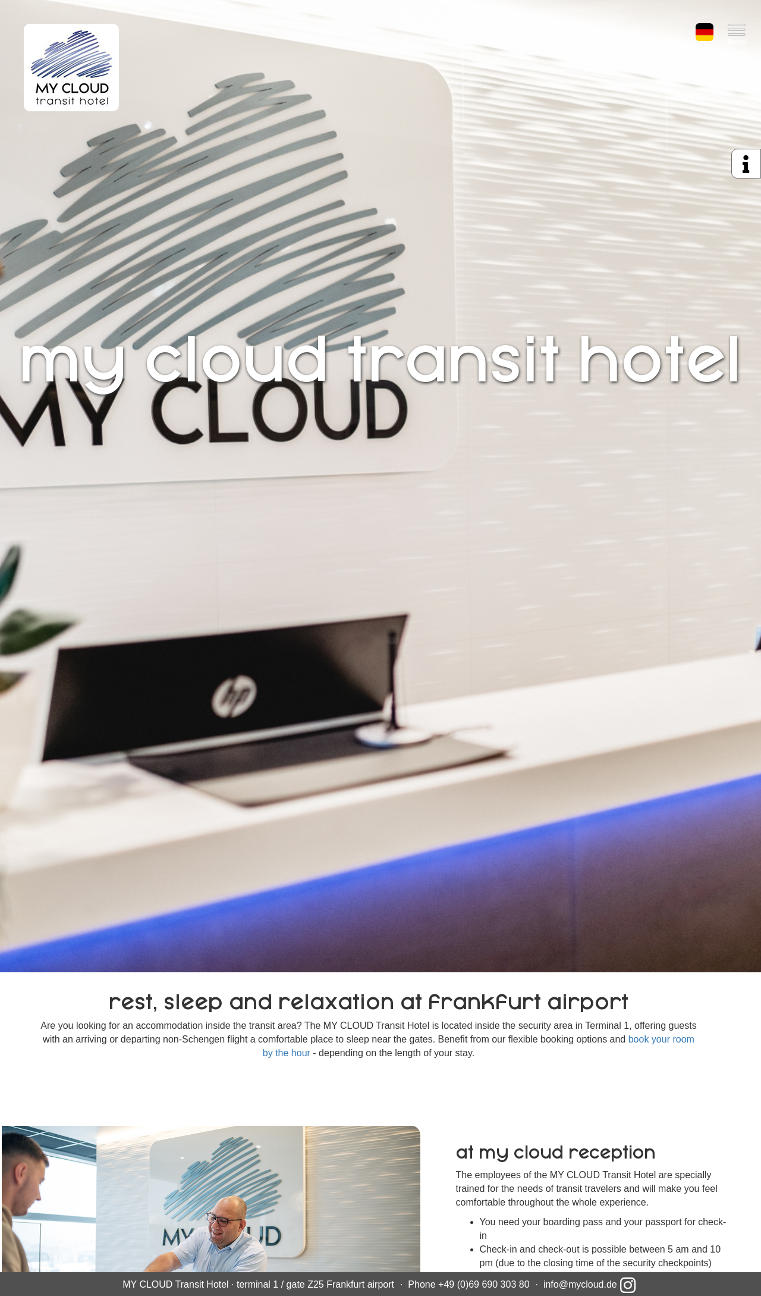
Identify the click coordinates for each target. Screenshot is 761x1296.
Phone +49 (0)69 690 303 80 (468, 1284)
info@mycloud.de (580, 1284)
